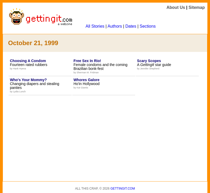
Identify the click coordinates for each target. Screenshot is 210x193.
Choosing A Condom (28, 61)
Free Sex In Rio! (87, 61)
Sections (147, 26)
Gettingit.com (122, 188)
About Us (175, 7)
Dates (130, 26)
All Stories (95, 26)
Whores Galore (87, 80)
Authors (114, 26)
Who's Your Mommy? (28, 80)
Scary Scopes (149, 61)
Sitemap (197, 7)
